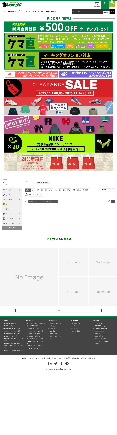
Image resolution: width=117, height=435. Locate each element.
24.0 (5, 234)
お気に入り (75, 390)
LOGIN (103, 4)
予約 (48, 190)
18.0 (14, 222)
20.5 (10, 226)
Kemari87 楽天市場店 (33, 390)
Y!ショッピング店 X (100, 400)
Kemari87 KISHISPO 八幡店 (12, 392)
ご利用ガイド (52, 382)
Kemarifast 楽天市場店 (33, 398)
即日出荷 (92, 190)
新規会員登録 (95, 4)
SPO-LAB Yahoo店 (32, 410)
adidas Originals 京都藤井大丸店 (13, 412)
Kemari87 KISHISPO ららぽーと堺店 (13, 401)
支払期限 (52, 392)
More (58, 372)
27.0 (14, 238)
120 (5, 208)
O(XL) (5, 203)
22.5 (10, 230)
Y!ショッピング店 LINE (101, 403)
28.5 (10, 242)
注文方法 (52, 387)
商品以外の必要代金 (55, 385)
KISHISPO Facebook (101, 390)
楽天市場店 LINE (99, 398)
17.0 (10, 222)
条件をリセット (11, 289)
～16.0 (5, 222)
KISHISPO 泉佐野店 (10, 385)
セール (53, 190)
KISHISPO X (98, 385)
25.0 (14, 234)
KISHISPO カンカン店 (10, 398)
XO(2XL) (9, 203)
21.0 (14, 226)
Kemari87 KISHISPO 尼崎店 (12, 395)
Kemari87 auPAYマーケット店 (35, 395)
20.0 (5, 226)
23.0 (14, 230)
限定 (68, 190)
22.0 (5, 230)
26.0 (5, 238)
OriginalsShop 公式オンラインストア (36, 404)
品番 (49, 201)
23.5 (18, 230)
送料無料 (84, 190)
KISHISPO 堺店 (8, 387)
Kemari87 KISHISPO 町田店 (12, 405)
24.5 (10, 234)
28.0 (5, 242)
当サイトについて (58, 420)
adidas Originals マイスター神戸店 (13, 408)
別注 (63, 190)
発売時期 (31, 201)
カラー (37, 201)
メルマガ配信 (76, 392)
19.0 (18, 222)
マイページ (75, 387)
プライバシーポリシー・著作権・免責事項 (40, 420)
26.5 (10, 238)
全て (34, 190)
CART (111, 4)
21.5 (18, 226)
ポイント (59, 201)
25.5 (18, 234)
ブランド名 (43, 201)
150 (18, 208)
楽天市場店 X (98, 395)
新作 (43, 190)
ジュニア (41, 195)
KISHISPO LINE (99, 392)
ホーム (26, 177)
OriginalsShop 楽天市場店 (34, 407)
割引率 (53, 201)
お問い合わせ (91, 420)
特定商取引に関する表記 (72, 420)
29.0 (14, 242)
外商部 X (97, 405)
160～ (5, 212)
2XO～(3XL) (14, 203)
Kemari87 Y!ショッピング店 (35, 392)
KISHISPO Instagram (101, 387)
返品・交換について (55, 398)
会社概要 (24, 420)
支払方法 (52, 390)
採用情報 (83, 420)
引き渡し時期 (53, 395)
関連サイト (29, 382)
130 (10, 208)
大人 (35, 195)
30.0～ (18, 242)
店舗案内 (6, 382)
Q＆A (51, 400)
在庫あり (28, 190)
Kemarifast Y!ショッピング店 (35, 400)
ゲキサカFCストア (32, 387)
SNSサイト (97, 382)
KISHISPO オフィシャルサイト (36, 385)
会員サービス (75, 382)
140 (14, 208)
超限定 (73, 190)
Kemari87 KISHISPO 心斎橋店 (13, 390)
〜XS (5, 199)
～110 (18, 203)
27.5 (18, 238)
